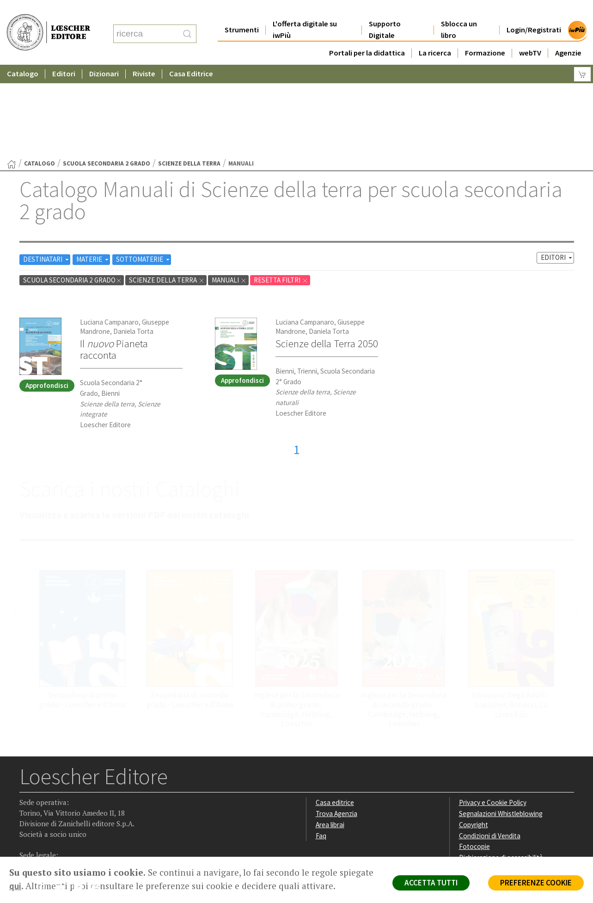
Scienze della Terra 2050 (326, 253)
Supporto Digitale (385, 11)
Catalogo (22, 55)
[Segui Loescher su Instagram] (45, 798)
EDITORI (557, 167)
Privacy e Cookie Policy (492, 712)
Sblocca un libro (459, 11)
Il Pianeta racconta (114, 259)
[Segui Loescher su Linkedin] (63, 798)
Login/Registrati (534, 11)
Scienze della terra (189, 73)
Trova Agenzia (336, 723)
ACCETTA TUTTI (431, 883)
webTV (530, 34)
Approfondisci (46, 295)
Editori (63, 55)
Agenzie (568, 34)
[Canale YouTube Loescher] (81, 798)
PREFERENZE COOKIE (536, 883)
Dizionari (104, 55)
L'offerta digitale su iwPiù (305, 11)
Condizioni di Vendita (489, 745)
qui (15, 885)
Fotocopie (474, 756)
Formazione (485, 34)
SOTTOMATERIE (143, 169)
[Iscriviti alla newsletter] (100, 798)
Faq (321, 745)
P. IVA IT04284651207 (51, 835)
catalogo (39, 73)
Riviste (144, 55)
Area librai (330, 734)
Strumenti (242, 11)
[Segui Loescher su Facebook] (27, 798)
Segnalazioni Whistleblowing (501, 723)
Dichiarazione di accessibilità (501, 767)
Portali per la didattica (367, 34)
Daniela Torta (133, 241)
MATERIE (93, 169)
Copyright (473, 734)
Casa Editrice (191, 55)
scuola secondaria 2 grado (106, 73)
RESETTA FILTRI (281, 189)
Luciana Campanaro (109, 231)
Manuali (229, 189)
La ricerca (435, 34)
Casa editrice (335, 712)
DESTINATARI (46, 169)
